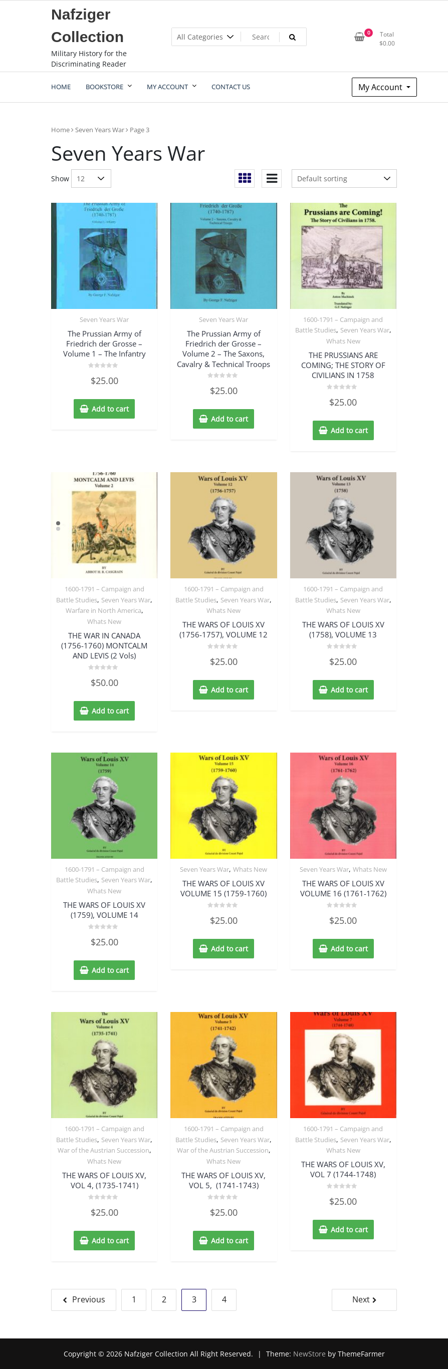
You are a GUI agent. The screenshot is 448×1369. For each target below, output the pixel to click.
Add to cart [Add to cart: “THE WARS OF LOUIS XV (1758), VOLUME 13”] (349, 690)
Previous (88, 1299)
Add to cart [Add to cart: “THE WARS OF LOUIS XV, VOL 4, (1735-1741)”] (110, 1240)
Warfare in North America (103, 610)
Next (361, 1299)
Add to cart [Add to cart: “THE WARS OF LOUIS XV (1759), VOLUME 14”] (110, 970)
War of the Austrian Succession (103, 1150)
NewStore (309, 1353)
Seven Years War (99, 129)
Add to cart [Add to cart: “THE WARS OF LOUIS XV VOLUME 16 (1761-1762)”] (349, 948)
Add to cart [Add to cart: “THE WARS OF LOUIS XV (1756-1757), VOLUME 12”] (229, 690)
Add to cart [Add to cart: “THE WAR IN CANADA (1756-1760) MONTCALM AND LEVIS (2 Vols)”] (110, 711)
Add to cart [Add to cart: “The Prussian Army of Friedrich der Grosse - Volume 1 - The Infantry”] (110, 409)
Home (60, 129)
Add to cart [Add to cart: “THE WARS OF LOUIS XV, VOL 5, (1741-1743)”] (229, 1240)
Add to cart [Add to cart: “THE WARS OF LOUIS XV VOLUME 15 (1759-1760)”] (229, 948)
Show (60, 178)
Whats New (343, 341)
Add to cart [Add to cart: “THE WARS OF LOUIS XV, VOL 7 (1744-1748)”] (349, 1229)
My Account (381, 87)
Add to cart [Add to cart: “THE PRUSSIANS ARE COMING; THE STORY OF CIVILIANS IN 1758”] (349, 430)
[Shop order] (344, 178)
